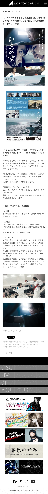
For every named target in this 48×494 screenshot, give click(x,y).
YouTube (24, 390)
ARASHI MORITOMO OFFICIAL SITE (24, 3)
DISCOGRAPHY (24, 367)
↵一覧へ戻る (7, 353)
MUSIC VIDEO (24, 375)
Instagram (26, 481)
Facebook (15, 481)
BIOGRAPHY (24, 382)
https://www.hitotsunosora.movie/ (28, 195)
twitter (20, 481)
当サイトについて (24, 486)
